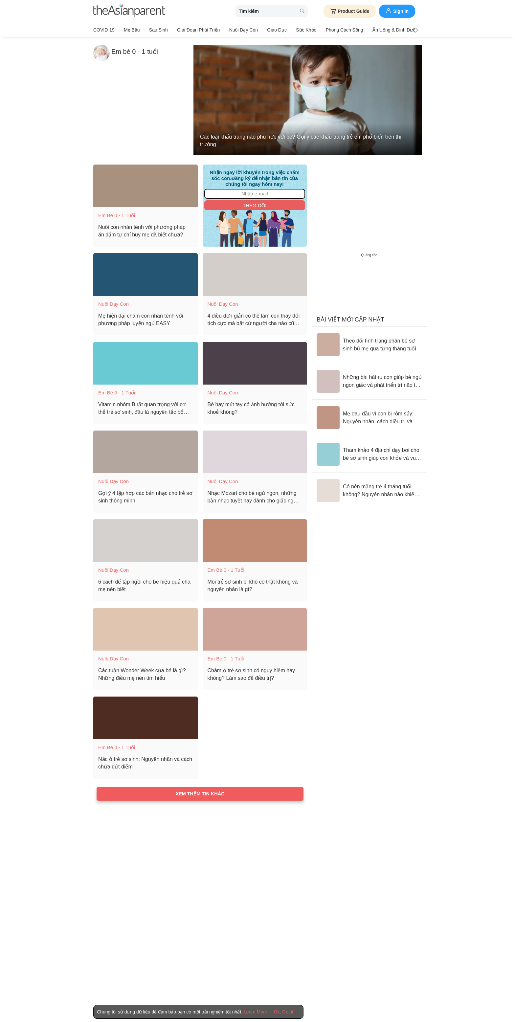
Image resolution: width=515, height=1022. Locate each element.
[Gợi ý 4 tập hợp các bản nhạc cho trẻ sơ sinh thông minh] (145, 450)
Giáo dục (271, 30)
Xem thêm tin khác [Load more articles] (200, 792)
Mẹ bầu (131, 30)
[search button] (302, 11)
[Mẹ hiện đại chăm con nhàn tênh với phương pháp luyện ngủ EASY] (145, 273)
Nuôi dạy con (239, 30)
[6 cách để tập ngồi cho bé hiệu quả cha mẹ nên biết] (145, 539)
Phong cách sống (337, 30)
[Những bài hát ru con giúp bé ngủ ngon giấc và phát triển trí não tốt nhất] (369, 379)
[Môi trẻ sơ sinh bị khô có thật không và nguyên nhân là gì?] (255, 539)
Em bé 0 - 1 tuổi (116, 214)
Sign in (397, 10)
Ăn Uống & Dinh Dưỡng (388, 30)
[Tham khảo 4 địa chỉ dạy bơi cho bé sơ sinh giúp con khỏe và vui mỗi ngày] (369, 452)
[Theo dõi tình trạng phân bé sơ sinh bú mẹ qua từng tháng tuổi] (369, 343)
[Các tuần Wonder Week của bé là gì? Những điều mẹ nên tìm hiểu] (145, 628)
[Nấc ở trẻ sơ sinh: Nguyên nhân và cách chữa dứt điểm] (145, 716)
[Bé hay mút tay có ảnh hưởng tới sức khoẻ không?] (255, 362)
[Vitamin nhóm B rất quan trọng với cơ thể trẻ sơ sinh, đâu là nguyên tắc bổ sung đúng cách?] (145, 362)
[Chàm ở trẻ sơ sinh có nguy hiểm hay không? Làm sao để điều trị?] (255, 628)
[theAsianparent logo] (129, 11)
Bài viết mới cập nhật (350, 318)
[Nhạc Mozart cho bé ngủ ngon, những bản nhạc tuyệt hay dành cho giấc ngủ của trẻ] (255, 450)
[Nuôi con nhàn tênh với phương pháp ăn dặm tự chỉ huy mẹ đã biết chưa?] (145, 184)
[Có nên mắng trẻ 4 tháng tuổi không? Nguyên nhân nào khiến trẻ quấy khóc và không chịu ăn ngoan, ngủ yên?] (369, 489)
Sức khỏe (299, 30)
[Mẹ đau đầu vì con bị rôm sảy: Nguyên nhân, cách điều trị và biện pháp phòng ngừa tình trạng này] (369, 416)
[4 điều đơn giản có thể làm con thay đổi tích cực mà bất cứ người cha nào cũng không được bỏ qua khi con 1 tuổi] (255, 273)
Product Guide (349, 11)
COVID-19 (104, 30)
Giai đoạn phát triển (195, 30)
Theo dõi (255, 204)
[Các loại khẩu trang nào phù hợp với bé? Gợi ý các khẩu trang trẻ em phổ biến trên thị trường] (307, 98)
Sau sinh (156, 30)
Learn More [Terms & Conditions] (255, 1011)
